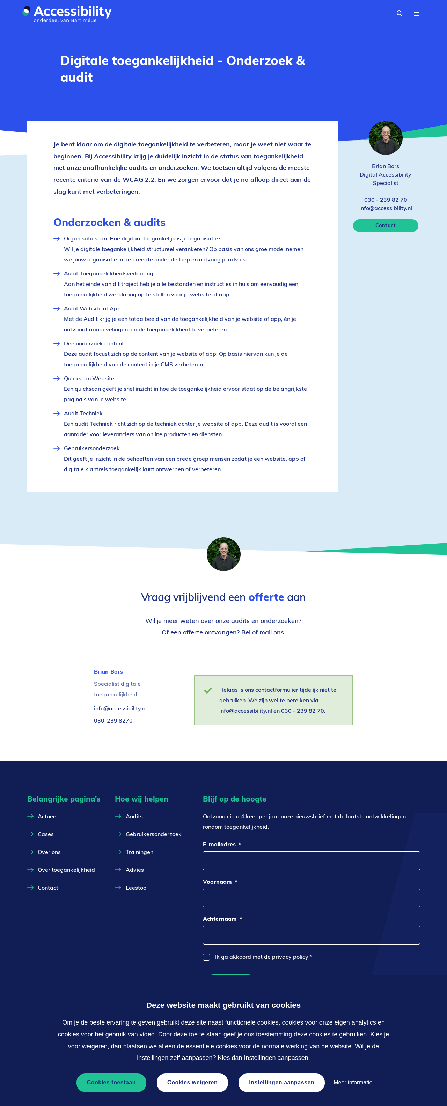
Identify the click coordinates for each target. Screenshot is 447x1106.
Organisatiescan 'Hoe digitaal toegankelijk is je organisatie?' (143, 238)
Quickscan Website (89, 378)
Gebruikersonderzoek (92, 448)
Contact (385, 225)
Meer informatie (353, 1082)
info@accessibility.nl (120, 708)
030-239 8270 (113, 720)
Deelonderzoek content (94, 343)
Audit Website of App (92, 308)
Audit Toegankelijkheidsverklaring (108, 273)
